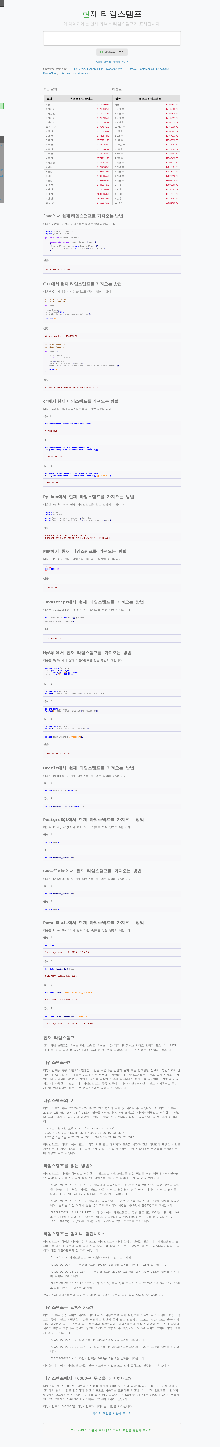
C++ (89, 68)
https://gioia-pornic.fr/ (15, 188)
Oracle (152, 68)
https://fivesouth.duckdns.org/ (19, 163)
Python (111, 68)
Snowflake (182, 68)
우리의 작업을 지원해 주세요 (131, 61)
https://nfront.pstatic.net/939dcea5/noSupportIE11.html (23, 200)
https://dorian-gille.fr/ (14, 194)
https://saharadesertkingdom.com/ (21, 151)
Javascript (130, 68)
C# (95, 68)
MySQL (142, 68)
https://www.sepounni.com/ (18, 157)
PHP (119, 68)
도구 (4, 3)
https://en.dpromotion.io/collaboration (23, 170)
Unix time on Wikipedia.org (94, 73)
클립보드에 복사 (131, 51)
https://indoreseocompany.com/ (20, 182)
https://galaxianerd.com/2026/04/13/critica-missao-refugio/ (23, 176)
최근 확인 (7, 139)
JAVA (102, 68)
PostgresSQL (166, 68)
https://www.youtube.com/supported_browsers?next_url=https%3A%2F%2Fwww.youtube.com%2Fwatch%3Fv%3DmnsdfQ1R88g (23, 145)
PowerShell (70, 73)
